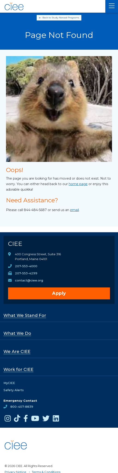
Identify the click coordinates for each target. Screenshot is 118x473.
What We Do (17, 333)
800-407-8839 (21, 406)
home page (78, 184)
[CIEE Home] (14, 6)
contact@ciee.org (29, 280)
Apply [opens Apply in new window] (59, 293)
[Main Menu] (111, 6)
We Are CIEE (16, 351)
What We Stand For (24, 315)
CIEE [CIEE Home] (15, 243)
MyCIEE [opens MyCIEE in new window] (9, 383)
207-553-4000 (26, 266)
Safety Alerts (13, 390)
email (74, 210)
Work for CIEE (18, 369)
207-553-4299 (26, 273)
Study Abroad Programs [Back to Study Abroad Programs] (65, 17)
